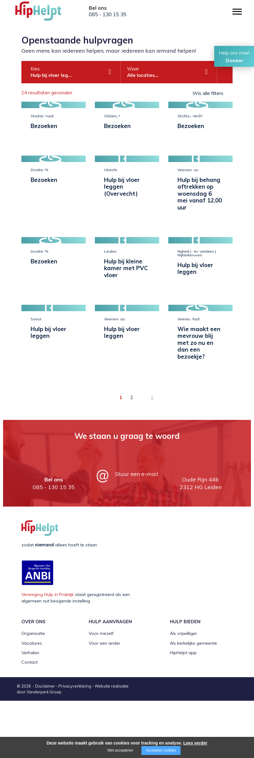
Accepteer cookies (161, 750)
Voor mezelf (101, 691)
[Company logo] (46, 14)
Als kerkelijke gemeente (193, 700)
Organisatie (33, 691)
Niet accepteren (120, 750)
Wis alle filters (207, 93)
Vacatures (31, 700)
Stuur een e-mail (136, 531)
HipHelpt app (183, 710)
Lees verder (195, 743)
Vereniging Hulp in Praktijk (47, 652)
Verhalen (30, 710)
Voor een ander (104, 700)
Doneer (235, 60)
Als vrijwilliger (183, 691)
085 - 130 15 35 (107, 14)
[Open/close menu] (237, 11)
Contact (29, 719)
